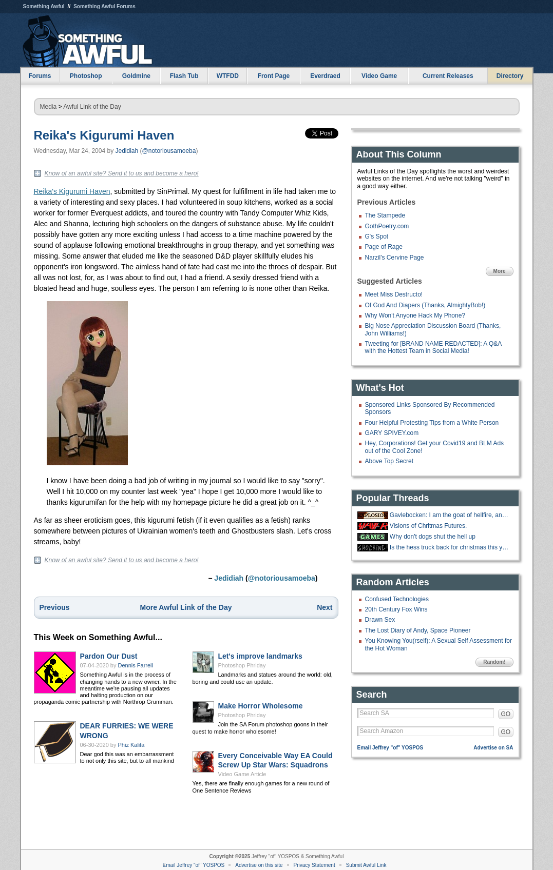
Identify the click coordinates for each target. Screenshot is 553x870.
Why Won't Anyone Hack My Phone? (415, 315)
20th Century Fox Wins (396, 609)
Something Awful (44, 6)
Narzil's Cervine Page (394, 257)
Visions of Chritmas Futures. (428, 525)
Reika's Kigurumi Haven (104, 135)
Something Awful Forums (104, 6)
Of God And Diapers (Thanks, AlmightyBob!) (425, 305)
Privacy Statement (314, 865)
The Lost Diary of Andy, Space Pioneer (418, 630)
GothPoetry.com (387, 226)
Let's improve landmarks (260, 656)
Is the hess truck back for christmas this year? (450, 547)
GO (506, 714)
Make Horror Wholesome (260, 706)
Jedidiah (126, 150)
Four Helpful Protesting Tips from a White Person (432, 422)
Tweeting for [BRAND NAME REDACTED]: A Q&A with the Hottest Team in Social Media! (433, 347)
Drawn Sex (380, 619)
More (499, 271)
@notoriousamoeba (169, 150)
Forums (39, 76)
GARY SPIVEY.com (392, 433)
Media (48, 106)
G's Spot (377, 236)
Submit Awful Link (366, 865)
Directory (510, 76)
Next (324, 607)
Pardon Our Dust (109, 656)
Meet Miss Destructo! (394, 294)
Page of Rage (384, 246)
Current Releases (448, 76)
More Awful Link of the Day (186, 607)
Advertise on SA (493, 747)
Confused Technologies (397, 599)
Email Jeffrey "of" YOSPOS (390, 747)
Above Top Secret (389, 461)
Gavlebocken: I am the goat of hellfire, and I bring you (450, 515)
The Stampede (385, 215)
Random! (494, 662)
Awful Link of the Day (92, 106)
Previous (55, 607)
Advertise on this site (258, 865)
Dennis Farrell (135, 665)
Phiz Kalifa (131, 745)
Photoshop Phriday (242, 665)
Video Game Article (242, 774)
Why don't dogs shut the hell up (432, 536)
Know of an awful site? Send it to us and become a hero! (122, 173)
